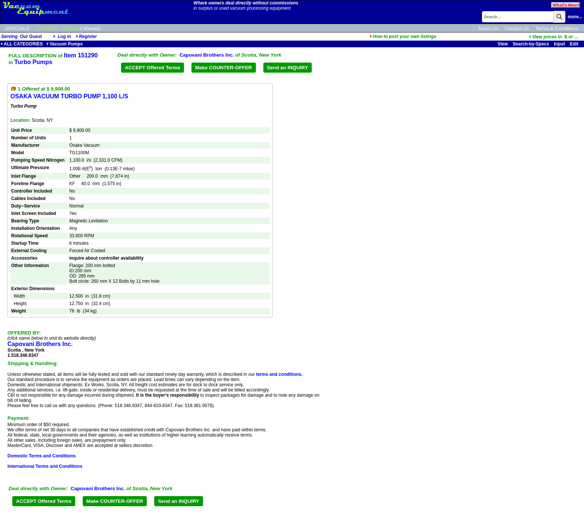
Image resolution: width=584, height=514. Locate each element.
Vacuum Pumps (65, 44)
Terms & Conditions (556, 28)
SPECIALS (17, 28)
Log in (64, 36)
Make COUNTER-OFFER (223, 67)
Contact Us (517, 28)
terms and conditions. (279, 374)
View (503, 44)
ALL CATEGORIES (22, 44)
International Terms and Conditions (44, 466)
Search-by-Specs (531, 44)
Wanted (91, 28)
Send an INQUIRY (287, 67)
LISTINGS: (48, 28)
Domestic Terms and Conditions (41, 456)
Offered (71, 28)
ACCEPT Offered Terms (152, 67)
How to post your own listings (403, 36)
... (553, 36)
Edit (575, 44)
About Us (488, 28)
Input (559, 44)
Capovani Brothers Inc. (207, 55)
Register (88, 36)
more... (575, 16)
